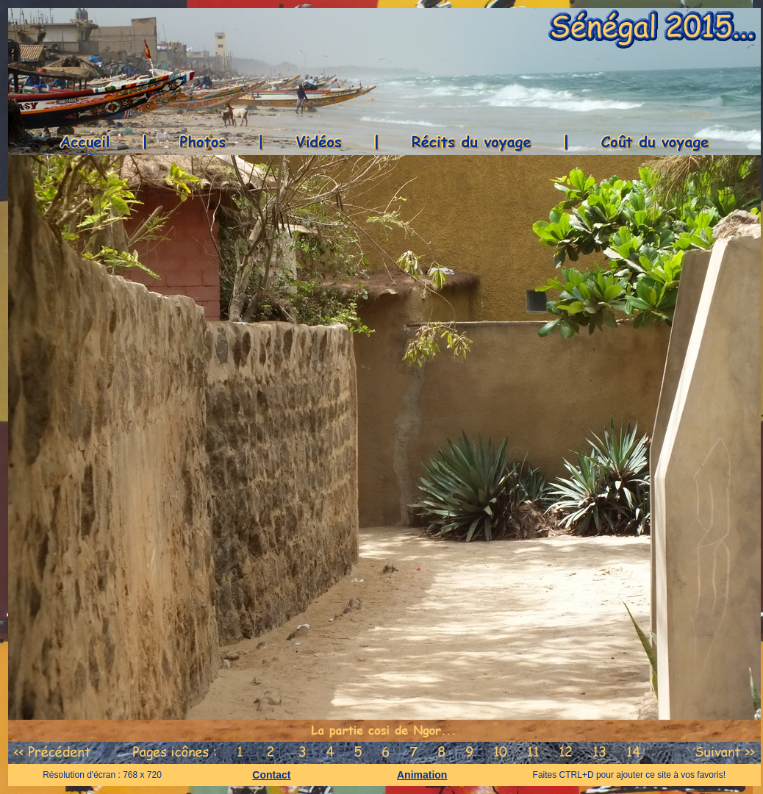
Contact (271, 775)
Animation (422, 775)
